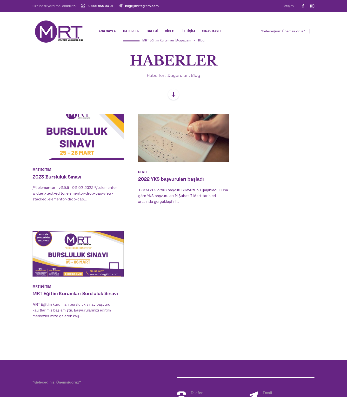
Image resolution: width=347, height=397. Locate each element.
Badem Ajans (54, 383)
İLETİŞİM (188, 31)
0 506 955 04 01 (100, 6)
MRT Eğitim (42, 166)
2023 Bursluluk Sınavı (57, 174)
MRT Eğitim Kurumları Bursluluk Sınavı (265, 177)
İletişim (288, 6)
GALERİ (152, 31)
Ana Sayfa (107, 31)
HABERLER (131, 31)
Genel (136, 168)
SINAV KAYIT (211, 31)
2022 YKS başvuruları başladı (164, 175)
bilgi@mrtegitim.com (142, 6)
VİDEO (169, 31)
